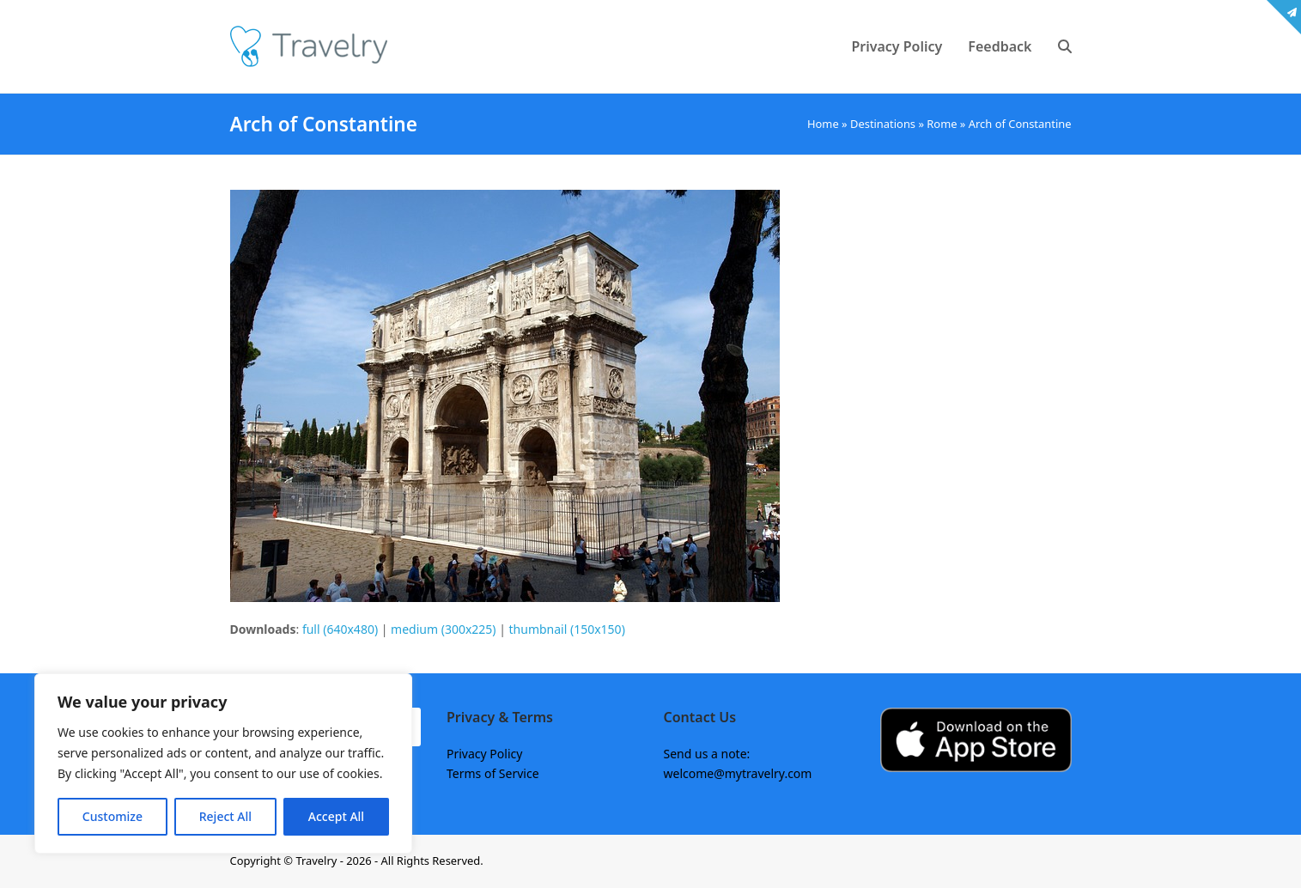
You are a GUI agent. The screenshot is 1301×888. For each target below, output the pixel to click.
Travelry (317, 860)
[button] (1065, 46)
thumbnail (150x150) (567, 629)
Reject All (225, 816)
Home (823, 123)
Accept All (336, 816)
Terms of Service (493, 773)
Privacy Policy (484, 753)
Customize (112, 816)
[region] (223, 763)
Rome (942, 123)
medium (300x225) (443, 629)
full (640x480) (340, 629)
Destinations (882, 123)
